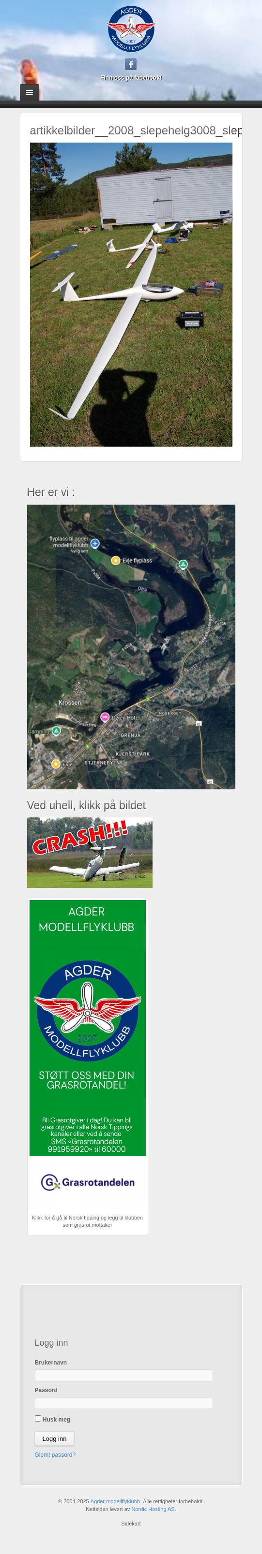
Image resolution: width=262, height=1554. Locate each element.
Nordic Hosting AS (152, 1509)
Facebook (131, 64)
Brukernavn (51, 1362)
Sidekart (130, 1523)
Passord (46, 1390)
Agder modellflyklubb (115, 1501)
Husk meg (53, 1419)
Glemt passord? (55, 1455)
